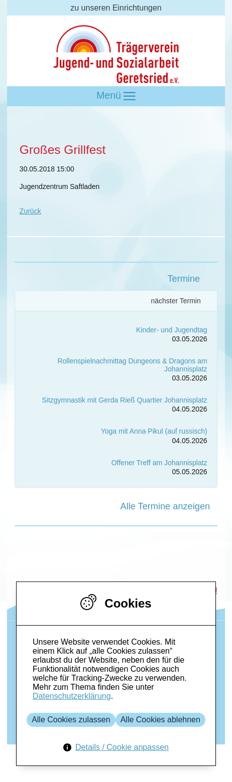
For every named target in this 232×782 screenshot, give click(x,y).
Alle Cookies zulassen (71, 719)
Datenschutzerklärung (72, 696)
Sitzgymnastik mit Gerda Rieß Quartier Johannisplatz (124, 400)
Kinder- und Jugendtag (171, 330)
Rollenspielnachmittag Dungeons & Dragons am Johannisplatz (132, 364)
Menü (116, 96)
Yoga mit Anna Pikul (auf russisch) (154, 431)
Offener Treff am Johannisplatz (159, 463)
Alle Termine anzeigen (165, 506)
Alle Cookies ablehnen (160, 719)
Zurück (30, 211)
